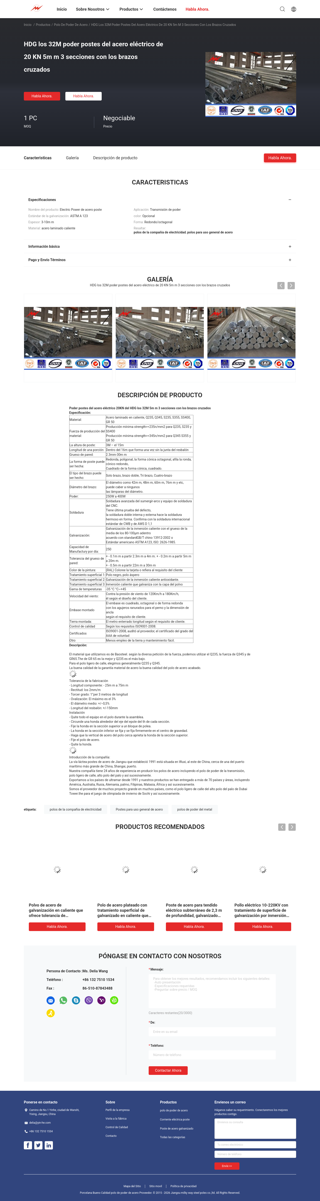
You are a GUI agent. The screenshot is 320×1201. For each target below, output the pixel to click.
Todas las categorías (172, 1137)
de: (152, 1022)
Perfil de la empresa (118, 1110)
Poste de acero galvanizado (176, 1128)
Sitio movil (155, 1186)
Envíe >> (227, 1166)
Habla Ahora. (42, 96)
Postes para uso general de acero (139, 809)
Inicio (28, 25)
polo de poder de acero (71, 25)
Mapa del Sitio (132, 1186)
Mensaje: (157, 969)
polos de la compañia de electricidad (75, 809)
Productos (43, 25)
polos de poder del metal (194, 809)
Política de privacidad (183, 1186)
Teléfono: (157, 1045)
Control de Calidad (117, 1127)
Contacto (111, 1135)
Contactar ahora (168, 1070)
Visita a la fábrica (116, 1118)
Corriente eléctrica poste (175, 1119)
